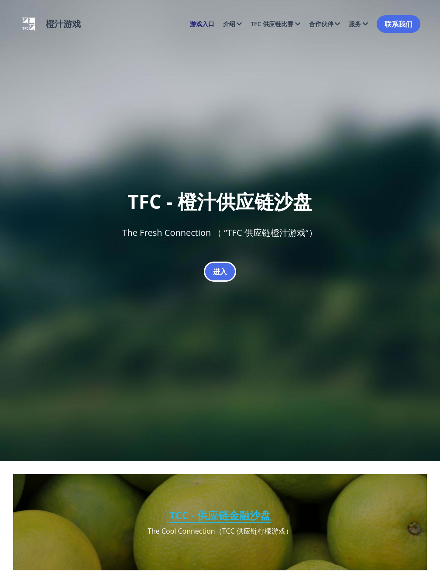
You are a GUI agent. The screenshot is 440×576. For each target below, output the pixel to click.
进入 (220, 271)
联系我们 (398, 24)
